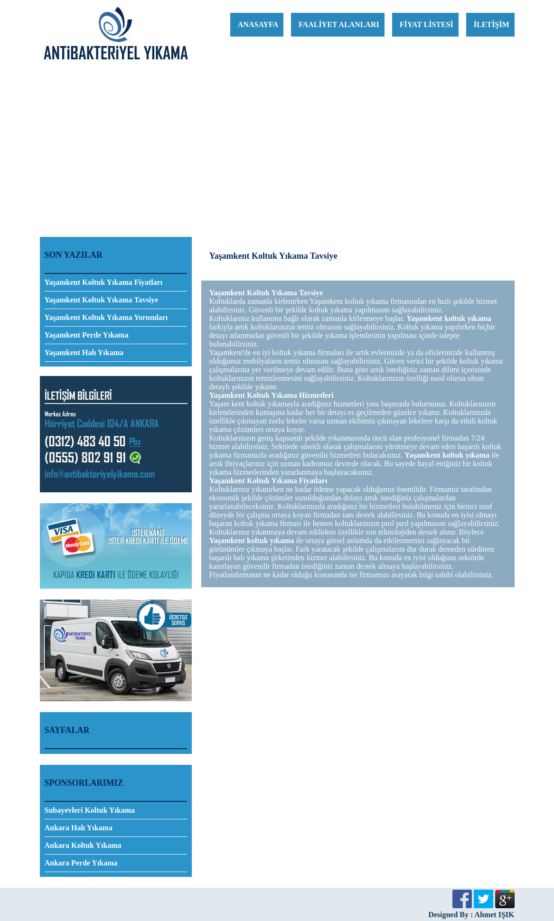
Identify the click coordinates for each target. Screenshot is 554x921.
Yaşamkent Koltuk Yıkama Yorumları (106, 317)
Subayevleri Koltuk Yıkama (90, 810)
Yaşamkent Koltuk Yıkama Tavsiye (102, 300)
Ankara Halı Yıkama (79, 828)
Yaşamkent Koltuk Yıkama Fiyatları (104, 282)
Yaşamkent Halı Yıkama (84, 352)
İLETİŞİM (491, 24)
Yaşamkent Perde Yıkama (87, 335)
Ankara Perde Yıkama (81, 863)
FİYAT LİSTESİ (426, 24)
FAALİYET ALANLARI (339, 24)
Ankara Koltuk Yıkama (83, 845)
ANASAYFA (258, 24)
